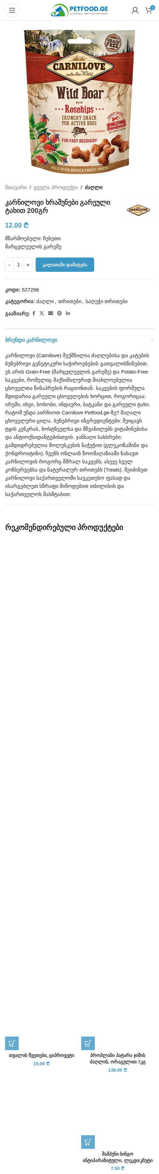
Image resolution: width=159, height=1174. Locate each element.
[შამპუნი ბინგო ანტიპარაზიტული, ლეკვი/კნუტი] (117, 1112)
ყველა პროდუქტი (56, 187)
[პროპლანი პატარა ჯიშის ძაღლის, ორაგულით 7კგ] (117, 795)
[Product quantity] (19, 265)
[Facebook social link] (33, 313)
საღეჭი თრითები (107, 301)
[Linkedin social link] (68, 313)
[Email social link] (50, 313)
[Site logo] (79, 10)
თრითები (70, 301)
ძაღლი (94, 187)
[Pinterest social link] (59, 313)
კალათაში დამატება (64, 264)
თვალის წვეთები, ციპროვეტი (41, 1055)
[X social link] (41, 313)
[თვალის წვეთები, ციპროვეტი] (41, 795)
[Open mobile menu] (12, 10)
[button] (12, 1043)
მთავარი (16, 187)
